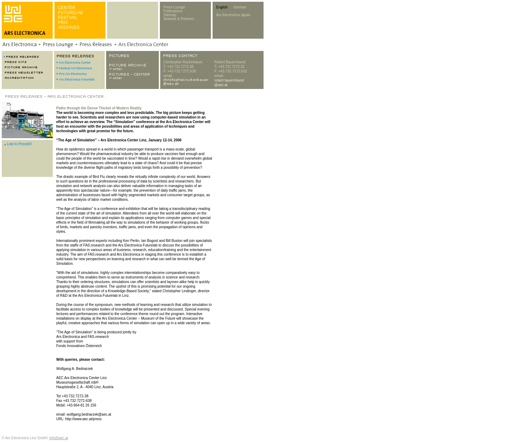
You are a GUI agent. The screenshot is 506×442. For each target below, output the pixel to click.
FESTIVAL (68, 17)
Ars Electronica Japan (233, 15)
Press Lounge (174, 7)
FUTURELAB (70, 12)
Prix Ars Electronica (72, 74)
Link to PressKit (19, 144)
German (239, 7)
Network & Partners (178, 19)
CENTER (66, 7)
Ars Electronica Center (75, 62)
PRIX (63, 22)
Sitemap (169, 15)
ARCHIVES (68, 27)
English (222, 7)
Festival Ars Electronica (75, 68)
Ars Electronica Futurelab (77, 79)
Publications (172, 11)
